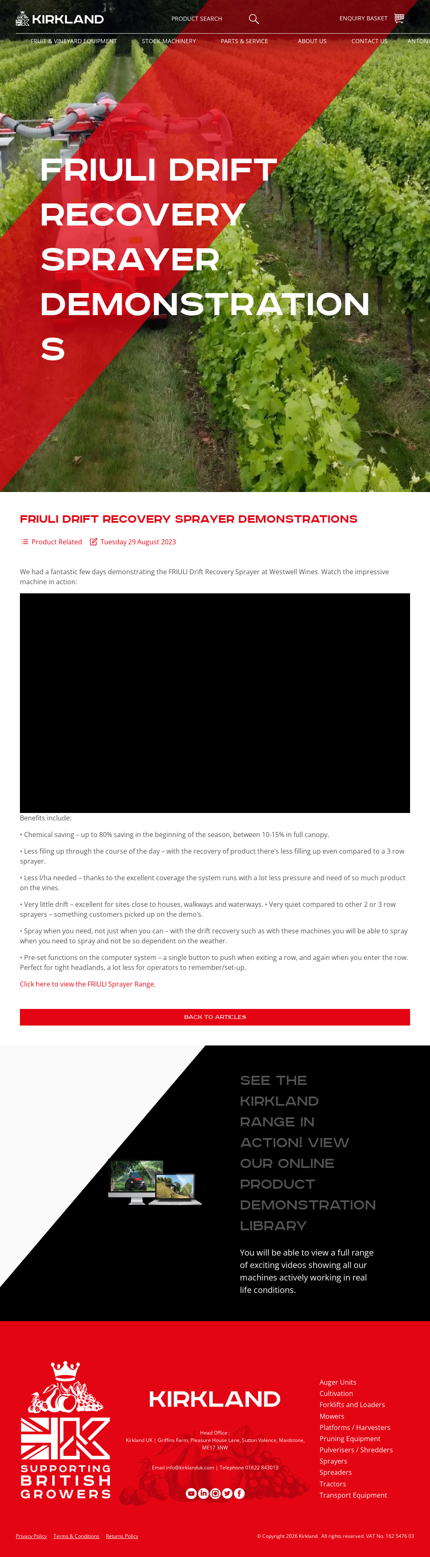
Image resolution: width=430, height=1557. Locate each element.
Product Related (57, 541)
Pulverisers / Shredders (356, 1449)
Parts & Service (244, 41)
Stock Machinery (169, 41)
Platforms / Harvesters (355, 1427)
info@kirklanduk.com (190, 1467)
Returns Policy (122, 1536)
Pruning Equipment (350, 1438)
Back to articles (215, 1017)
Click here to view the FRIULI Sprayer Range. (88, 984)
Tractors (333, 1483)
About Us (312, 41)
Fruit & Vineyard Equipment (74, 41)
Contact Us (370, 41)
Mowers (332, 1416)
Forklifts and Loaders (352, 1404)
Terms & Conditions (76, 1536)
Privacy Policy (31, 1536)
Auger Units (338, 1382)
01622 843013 (262, 1467)
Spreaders (336, 1472)
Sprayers (333, 1461)
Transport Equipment (353, 1495)
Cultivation (336, 1393)
